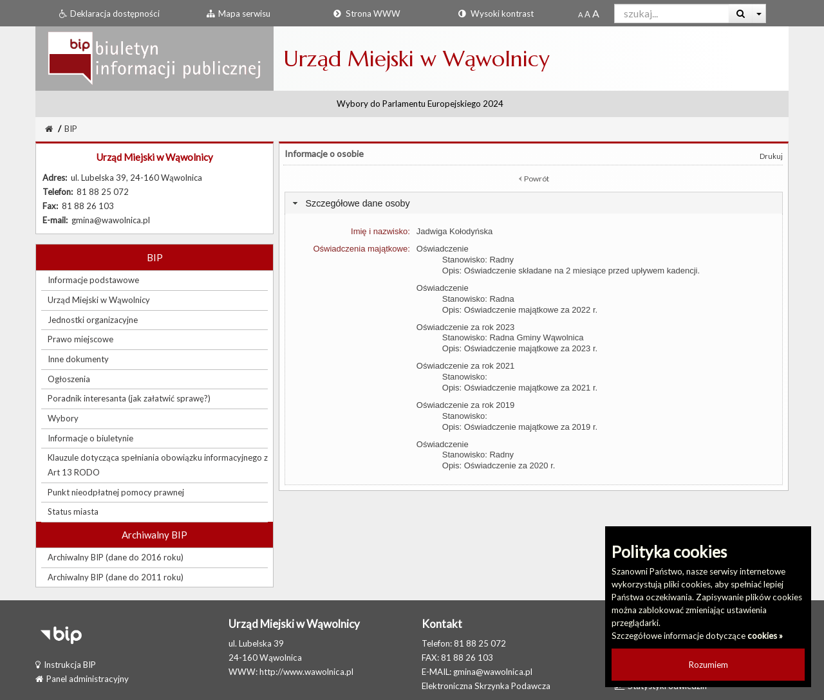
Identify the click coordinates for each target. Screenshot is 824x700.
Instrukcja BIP (65, 664)
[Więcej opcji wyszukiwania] (759, 13)
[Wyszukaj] (741, 13)
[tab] (534, 203)
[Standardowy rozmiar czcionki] (580, 14)
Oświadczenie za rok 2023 (465, 327)
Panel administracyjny (82, 679)
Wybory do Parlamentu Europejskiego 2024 (420, 103)
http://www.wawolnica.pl (306, 672)
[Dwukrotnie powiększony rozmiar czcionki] (595, 14)
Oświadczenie (443, 248)
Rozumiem (708, 664)
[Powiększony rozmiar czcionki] (587, 14)
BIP (70, 129)
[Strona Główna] (49, 129)
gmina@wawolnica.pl (492, 672)
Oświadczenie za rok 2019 (465, 405)
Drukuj (771, 156)
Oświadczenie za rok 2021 (465, 366)
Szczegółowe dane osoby (357, 203)
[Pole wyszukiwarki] (671, 13)
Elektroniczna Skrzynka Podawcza (486, 686)
